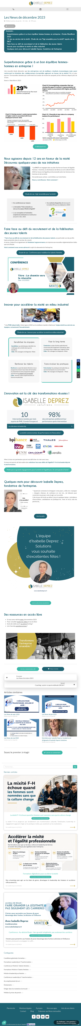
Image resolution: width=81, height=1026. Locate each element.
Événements (8, 985)
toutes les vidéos (22, 622)
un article (24, 624)
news (22, 619)
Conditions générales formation (14, 958)
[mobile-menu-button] (67, 9)
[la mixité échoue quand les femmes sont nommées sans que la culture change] (40, 793)
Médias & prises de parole (12, 992)
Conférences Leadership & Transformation (18, 977)
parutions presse (21, 626)
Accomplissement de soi (12, 981)
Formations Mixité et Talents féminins (16, 969)
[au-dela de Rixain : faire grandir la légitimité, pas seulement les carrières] (40, 911)
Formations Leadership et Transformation (17, 962)
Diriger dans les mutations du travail (15, 989)
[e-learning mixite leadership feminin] (40, 852)
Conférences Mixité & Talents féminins (16, 966)
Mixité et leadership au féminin (14, 973)
